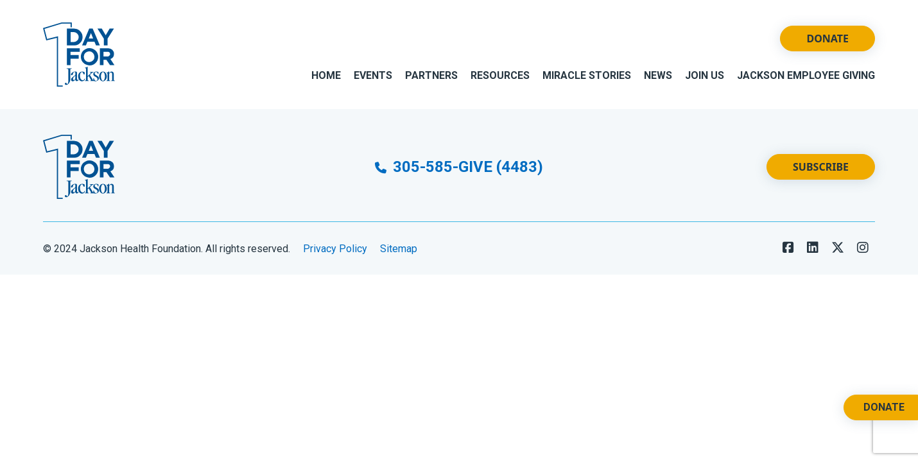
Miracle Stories (586, 75)
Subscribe (821, 167)
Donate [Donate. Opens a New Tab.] (884, 407)
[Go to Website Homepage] (79, 54)
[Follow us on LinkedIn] (812, 247)
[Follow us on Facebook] (788, 247)
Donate (827, 38)
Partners (431, 75)
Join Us (704, 75)
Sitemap (398, 249)
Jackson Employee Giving (806, 75)
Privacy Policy (335, 249)
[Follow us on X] (837, 247)
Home (326, 75)
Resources (500, 75)
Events (373, 75)
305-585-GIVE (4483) (459, 167)
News (658, 75)
